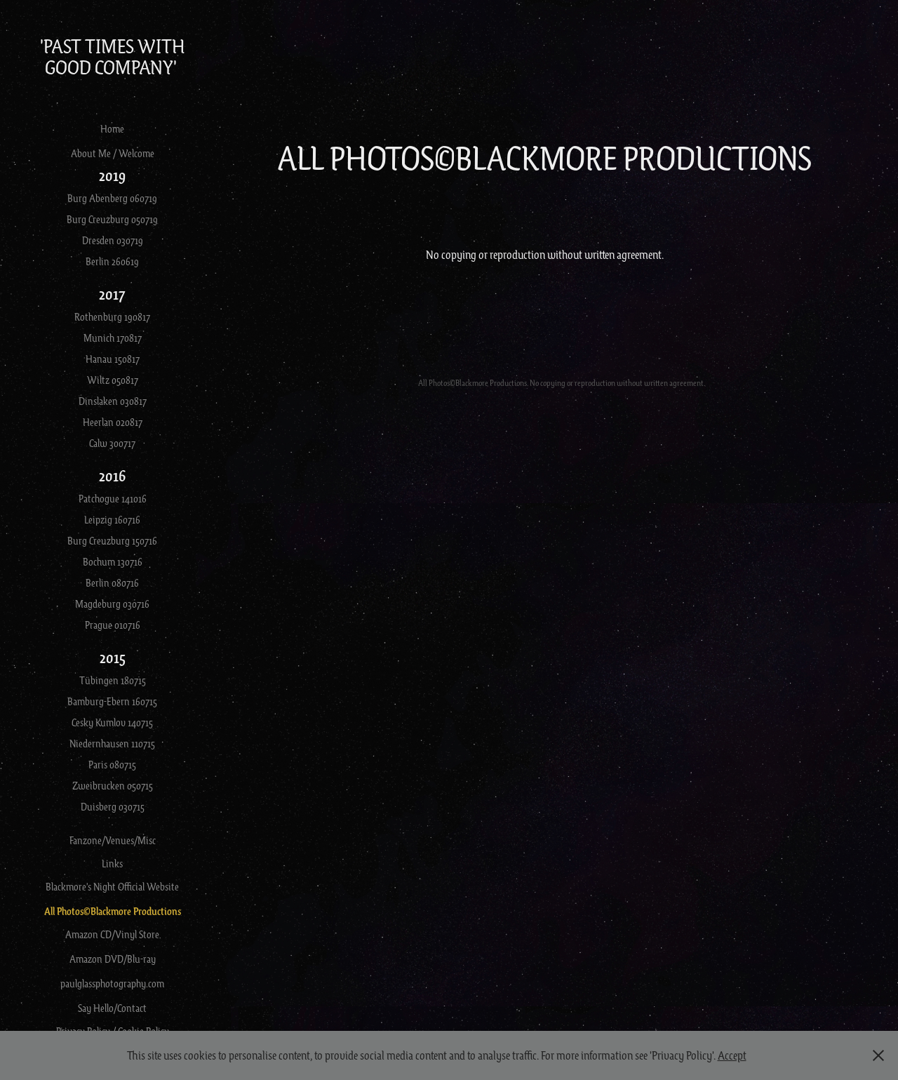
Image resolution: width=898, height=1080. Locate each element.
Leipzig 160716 (112, 519)
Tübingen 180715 (112, 680)
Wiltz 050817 (112, 379)
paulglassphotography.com (112, 983)
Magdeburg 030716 (112, 603)
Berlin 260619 (112, 261)
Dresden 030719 (112, 240)
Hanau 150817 (113, 358)
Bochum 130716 (112, 561)
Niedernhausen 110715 (112, 743)
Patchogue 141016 (113, 498)
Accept (732, 1055)
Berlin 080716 (112, 582)
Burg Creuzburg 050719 (112, 219)
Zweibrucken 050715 (112, 785)
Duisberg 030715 (113, 806)
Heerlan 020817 (112, 421)
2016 (112, 475)
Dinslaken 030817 (113, 400)
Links (112, 863)
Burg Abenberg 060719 (112, 198)
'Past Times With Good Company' (114, 56)
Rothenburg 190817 (112, 316)
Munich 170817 (112, 337)
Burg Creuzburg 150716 (112, 540)
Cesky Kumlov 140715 (112, 722)
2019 (112, 175)
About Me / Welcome (112, 153)
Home (112, 128)
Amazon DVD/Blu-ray (112, 958)
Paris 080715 (112, 764)
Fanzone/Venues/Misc (112, 840)
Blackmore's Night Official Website (112, 886)
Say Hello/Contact (112, 1007)
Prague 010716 (112, 624)
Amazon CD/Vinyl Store (112, 934)
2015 (113, 657)
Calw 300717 (112, 442)
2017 (112, 293)
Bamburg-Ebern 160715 (112, 701)
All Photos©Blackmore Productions (112, 911)
